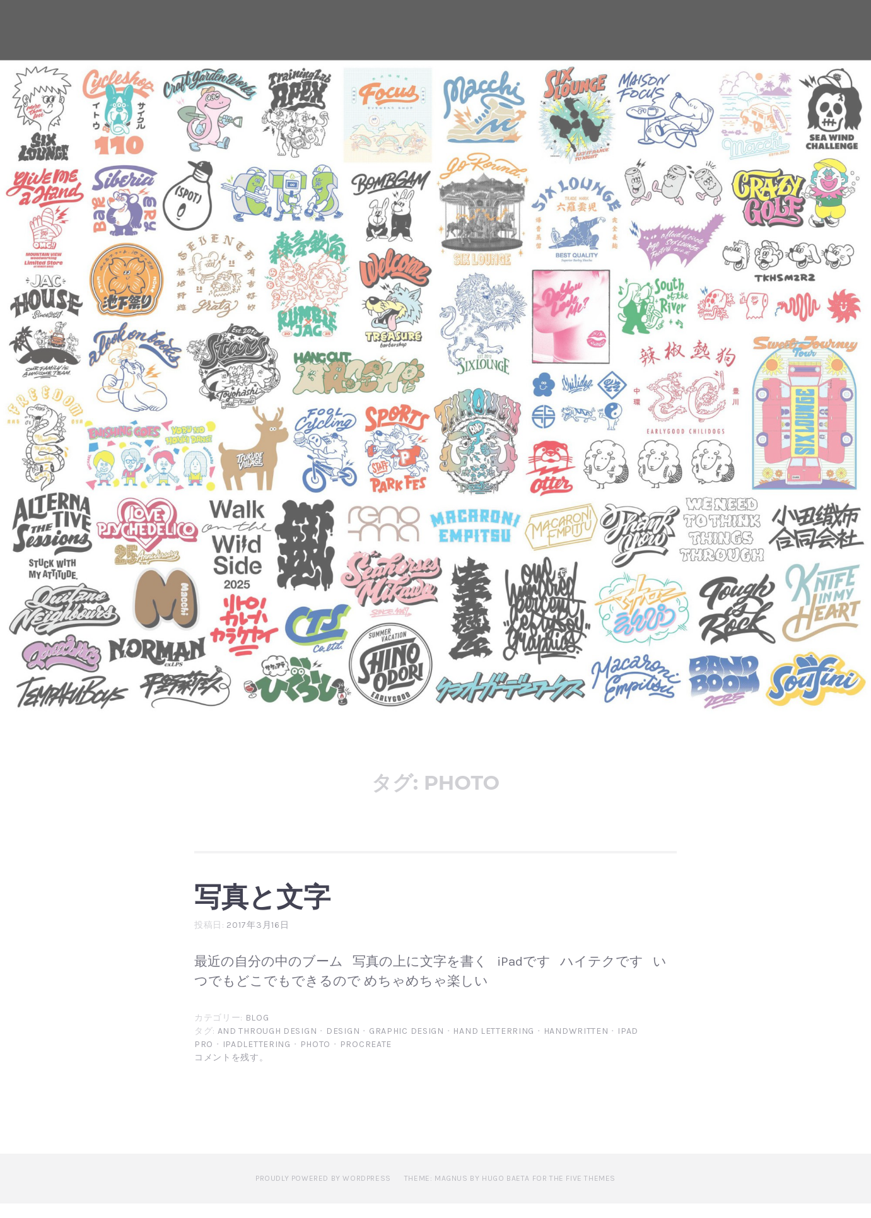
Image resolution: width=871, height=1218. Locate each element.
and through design (267, 1045)
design (343, 1045)
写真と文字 (290, 902)
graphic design (406, 1045)
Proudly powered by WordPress (323, 1192)
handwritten (576, 1045)
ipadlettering (257, 1058)
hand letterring (493, 1045)
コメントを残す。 (231, 1072)
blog (257, 1032)
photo (315, 1058)
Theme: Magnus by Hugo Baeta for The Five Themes (510, 1192)
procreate (366, 1058)
